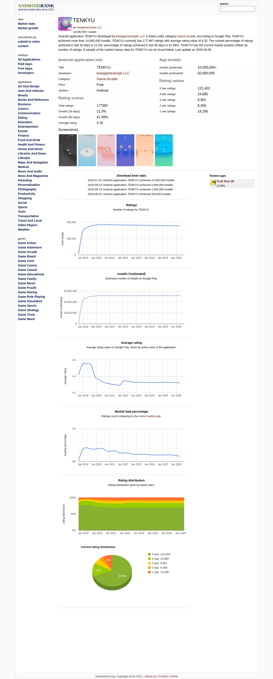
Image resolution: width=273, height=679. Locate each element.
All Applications (29, 59)
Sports (22, 207)
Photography (27, 189)
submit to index (29, 41)
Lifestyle (24, 158)
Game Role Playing (31, 296)
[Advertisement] (146, 6)
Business (24, 104)
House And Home (30, 149)
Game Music (26, 283)
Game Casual (27, 270)
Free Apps (25, 68)
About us (150, 676)
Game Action (27, 243)
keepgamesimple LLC (89, 27)
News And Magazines (33, 176)
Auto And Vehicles (31, 90)
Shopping (25, 198)
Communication (29, 113)
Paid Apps (25, 64)
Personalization (29, 184)
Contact (163, 676)
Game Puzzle (27, 287)
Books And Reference (33, 99)
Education (25, 122)
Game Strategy (28, 310)
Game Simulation (30, 301)
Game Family (27, 278)
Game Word (26, 319)
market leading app (149, 416)
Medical (23, 167)
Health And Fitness (31, 144)
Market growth (28, 28)
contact (23, 46)
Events (23, 131)
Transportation (28, 216)
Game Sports (27, 305)
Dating (22, 117)
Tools (22, 211)
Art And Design (28, 86)
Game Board (27, 256)
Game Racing (27, 292)
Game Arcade (186, 36)
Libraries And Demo (32, 153)
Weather (24, 229)
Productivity (26, 193)
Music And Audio (30, 171)
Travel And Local (30, 220)
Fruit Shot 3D (225, 181)
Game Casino (27, 265)
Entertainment (28, 126)
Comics (23, 108)
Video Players (28, 225)
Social (22, 202)
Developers (26, 73)
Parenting (25, 180)
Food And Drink (29, 140)
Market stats (26, 23)
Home (174, 676)
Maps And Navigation (33, 162)
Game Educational (31, 274)
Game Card (26, 261)
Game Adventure (30, 247)
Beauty (23, 95)
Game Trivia (26, 314)
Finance (23, 135)
